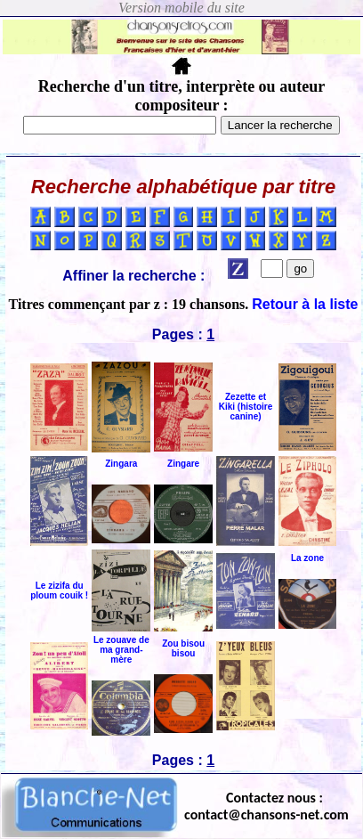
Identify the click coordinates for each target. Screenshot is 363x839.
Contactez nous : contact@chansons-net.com (266, 806)
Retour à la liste (305, 304)
